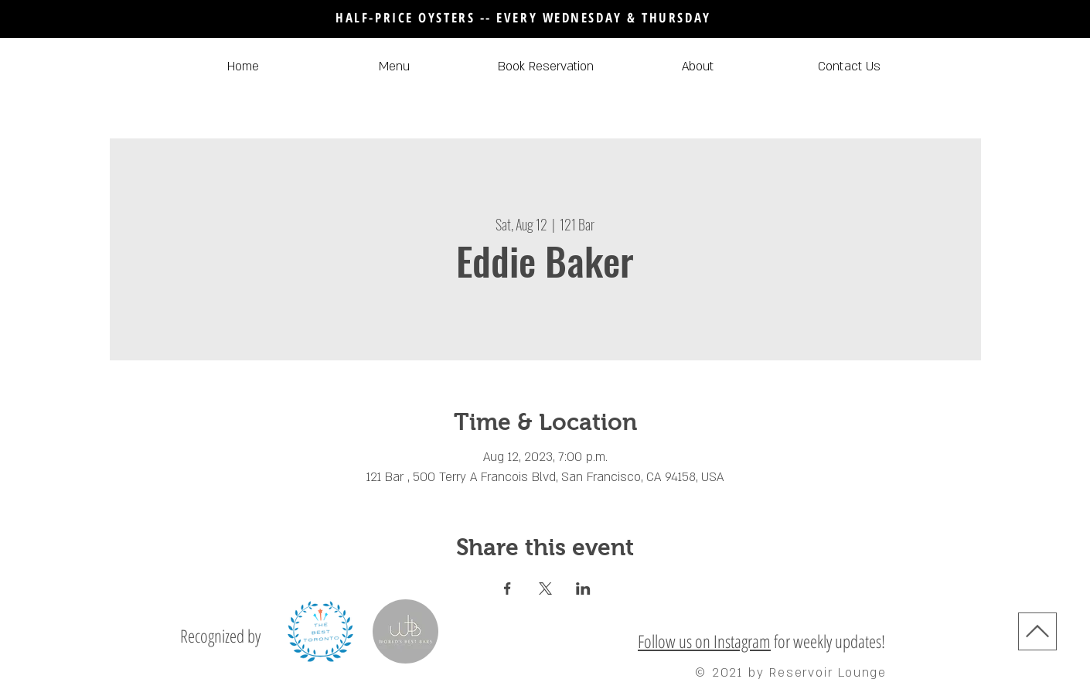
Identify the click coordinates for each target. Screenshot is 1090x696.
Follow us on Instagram (704, 641)
